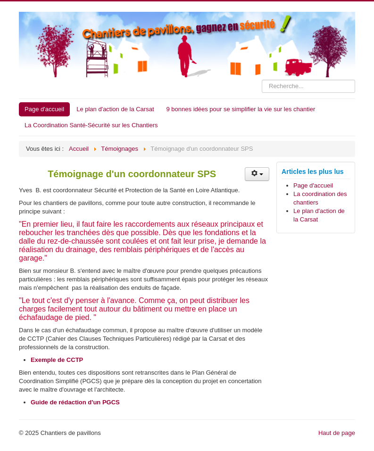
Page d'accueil (44, 109)
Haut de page (336, 432)
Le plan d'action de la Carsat (115, 109)
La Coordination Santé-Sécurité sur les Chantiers (91, 125)
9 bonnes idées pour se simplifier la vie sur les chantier (241, 109)
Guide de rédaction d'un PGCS (75, 402)
